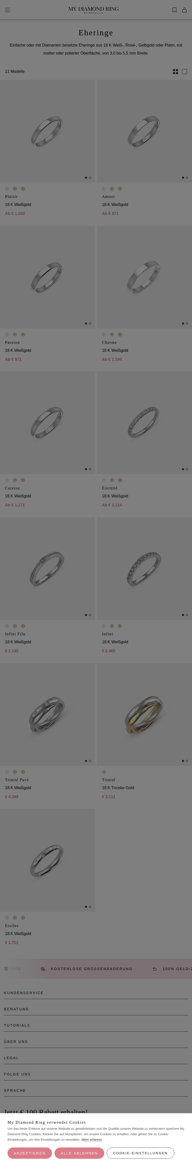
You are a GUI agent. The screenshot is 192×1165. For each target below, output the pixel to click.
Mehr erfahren (92, 1139)
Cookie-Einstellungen (140, 1153)
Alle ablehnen (79, 1153)
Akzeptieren (30, 1153)
